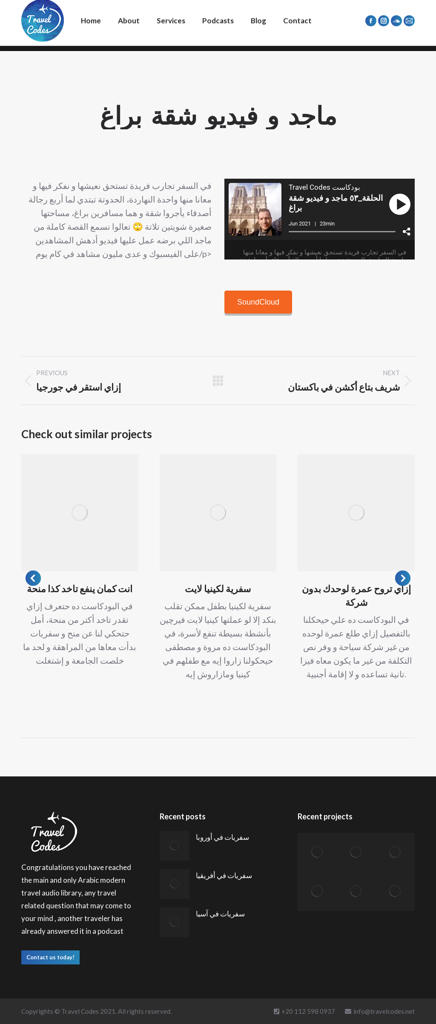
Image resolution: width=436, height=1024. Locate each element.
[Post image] (79, 512)
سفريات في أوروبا (222, 837)
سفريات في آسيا (220, 913)
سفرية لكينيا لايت (218, 588)
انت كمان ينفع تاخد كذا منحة (79, 588)
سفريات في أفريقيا (224, 875)
